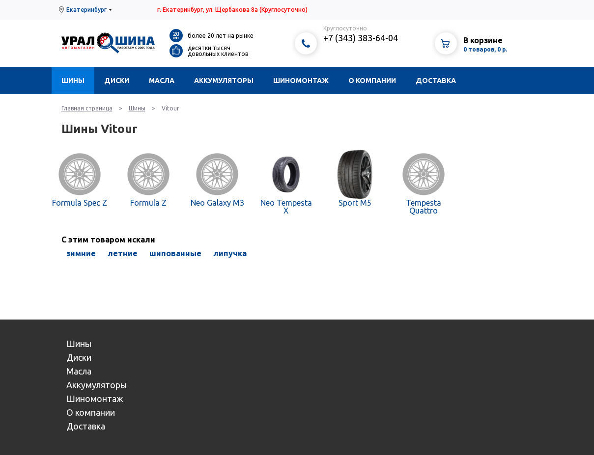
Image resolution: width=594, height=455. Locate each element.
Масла (161, 80)
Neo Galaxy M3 (217, 203)
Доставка (436, 80)
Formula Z (148, 203)
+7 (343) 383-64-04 (360, 38)
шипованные (175, 253)
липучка (230, 253)
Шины (73, 80)
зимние (81, 253)
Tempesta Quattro (423, 206)
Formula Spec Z (79, 203)
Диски (116, 80)
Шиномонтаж (301, 80)
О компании (372, 80)
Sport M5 (355, 203)
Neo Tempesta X (286, 206)
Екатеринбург (86, 9)
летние (123, 253)
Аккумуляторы (224, 80)
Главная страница (87, 108)
